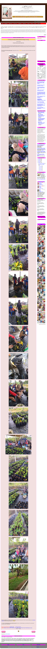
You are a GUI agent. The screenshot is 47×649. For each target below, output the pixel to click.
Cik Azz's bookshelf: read (41, 224)
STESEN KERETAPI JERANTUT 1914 (41, 119)
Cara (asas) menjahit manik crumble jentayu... (41, 102)
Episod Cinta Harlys (40, 187)
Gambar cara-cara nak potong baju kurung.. (40, 90)
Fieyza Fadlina (41, 188)
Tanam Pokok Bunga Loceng (27, 627)
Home (2, 23)
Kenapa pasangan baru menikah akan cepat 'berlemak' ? (41, 116)
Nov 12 (40, 170)
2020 (39, 162)
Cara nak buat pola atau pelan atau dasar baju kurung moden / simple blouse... (41, 82)
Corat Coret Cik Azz (38, 220)
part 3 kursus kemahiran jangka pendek (41, 148)
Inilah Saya (24, 23)
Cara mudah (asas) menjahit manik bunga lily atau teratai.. (41, 108)
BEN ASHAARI (40, 114)
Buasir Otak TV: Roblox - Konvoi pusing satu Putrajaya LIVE (41, 123)
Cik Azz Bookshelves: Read (41, 181)
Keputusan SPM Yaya (41, 112)
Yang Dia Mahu (40, 190)
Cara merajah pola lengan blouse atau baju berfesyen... (41, 97)
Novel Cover (15, 23)
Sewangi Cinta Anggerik (40, 183)
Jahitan (35, 23)
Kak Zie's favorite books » (42, 324)
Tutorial (28, 23)
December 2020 (42, 163)
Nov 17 (40, 168)
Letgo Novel (10, 23)
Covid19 (10, 627)
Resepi (32, 23)
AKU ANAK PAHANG (41, 118)
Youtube (39, 23)
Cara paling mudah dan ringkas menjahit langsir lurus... (41, 88)
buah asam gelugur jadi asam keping (41, 155)
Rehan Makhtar (41, 191)
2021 (39, 161)
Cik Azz (43, 173)
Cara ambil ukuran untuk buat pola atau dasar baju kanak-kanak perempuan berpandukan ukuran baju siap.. (41, 93)
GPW (17, 627)
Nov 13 (40, 169)
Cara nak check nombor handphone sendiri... (41, 85)
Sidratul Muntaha (40, 144)
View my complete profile (41, 179)
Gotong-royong (14, 627)
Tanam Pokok (21, 627)
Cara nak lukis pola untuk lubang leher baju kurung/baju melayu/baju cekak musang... (41, 105)
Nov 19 (40, 167)
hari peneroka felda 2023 (41, 145)
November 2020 (41, 164)
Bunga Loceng (6, 627)
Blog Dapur (19, 23)
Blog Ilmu (6, 23)
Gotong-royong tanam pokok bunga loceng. (18, 39)
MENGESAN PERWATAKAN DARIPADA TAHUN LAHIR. (41, 100)
